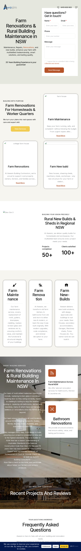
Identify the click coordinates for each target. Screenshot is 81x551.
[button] (76, 7)
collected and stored (52, 63)
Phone (47, 31)
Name (48, 21)
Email (64, 21)
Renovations (28, 47)
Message (48, 42)
